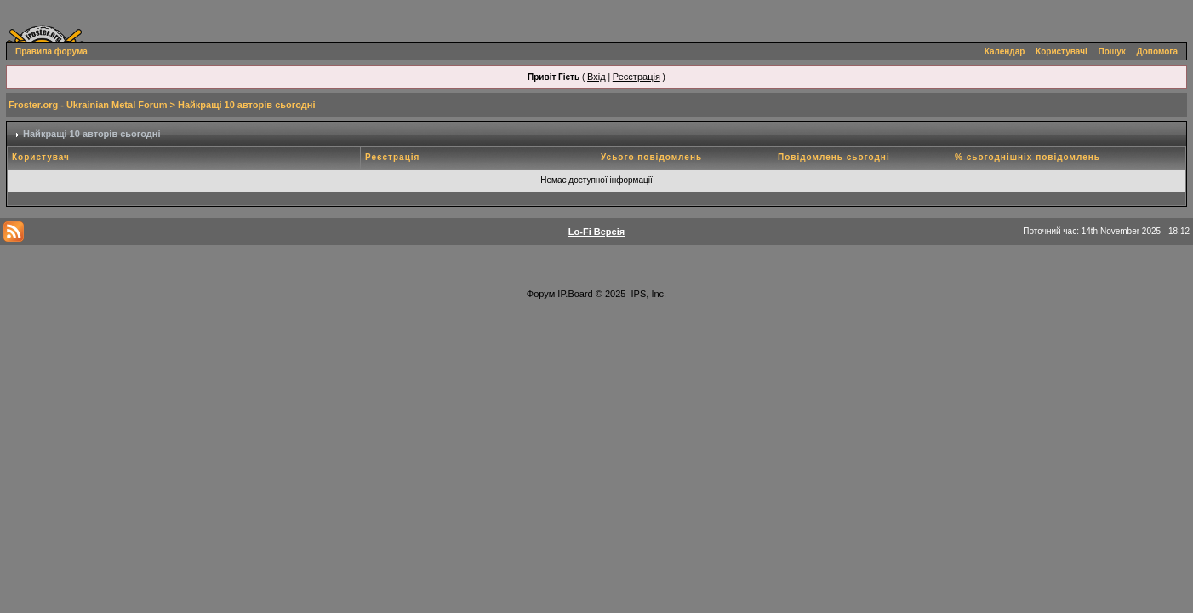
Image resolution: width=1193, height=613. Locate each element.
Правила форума (51, 51)
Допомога (1157, 51)
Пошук (1112, 51)
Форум (541, 294)
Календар (1005, 51)
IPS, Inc (648, 294)
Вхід (596, 77)
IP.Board (574, 294)
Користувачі (1061, 51)
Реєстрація (636, 77)
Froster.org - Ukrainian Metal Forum (88, 105)
